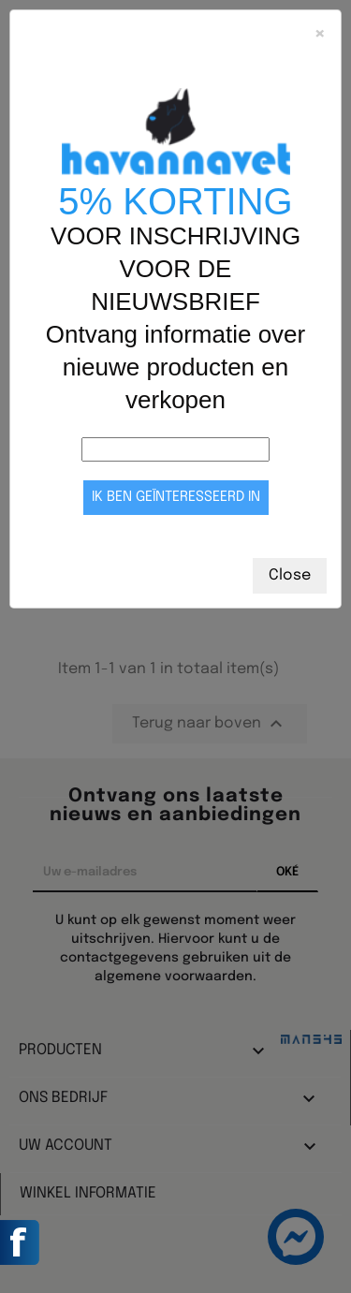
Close (290, 575)
